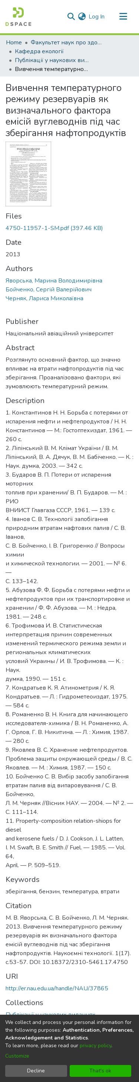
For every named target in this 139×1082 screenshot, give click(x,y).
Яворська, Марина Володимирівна (54, 281)
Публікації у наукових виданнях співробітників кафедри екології (52, 60)
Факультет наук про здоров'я (68, 42)
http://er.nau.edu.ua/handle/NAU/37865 (57, 988)
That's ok (100, 1070)
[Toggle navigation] (123, 17)
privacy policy (95, 1045)
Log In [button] (97, 17)
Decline (36, 1070)
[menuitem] (81, 16)
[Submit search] (71, 16)
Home (14, 42)
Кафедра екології (39, 51)
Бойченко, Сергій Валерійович (49, 289)
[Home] (18, 16)
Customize (17, 1055)
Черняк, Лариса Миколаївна (44, 298)
